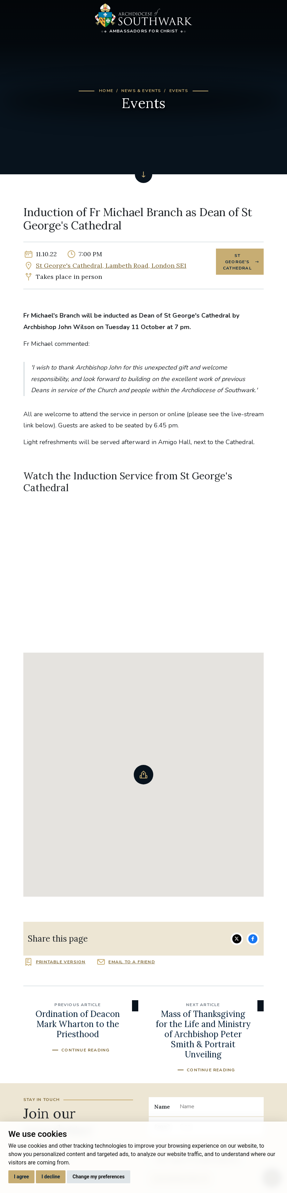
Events (178, 90)
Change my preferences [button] (98, 1176)
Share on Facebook (253, 939)
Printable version (60, 962)
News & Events (141, 90)
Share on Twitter (237, 939)
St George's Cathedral (237, 262)
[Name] (219, 1106)
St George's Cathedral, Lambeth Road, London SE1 (111, 265)
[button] (143, 774)
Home (106, 90)
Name (162, 1106)
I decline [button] (50, 1176)
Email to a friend (131, 962)
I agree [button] (21, 1176)
